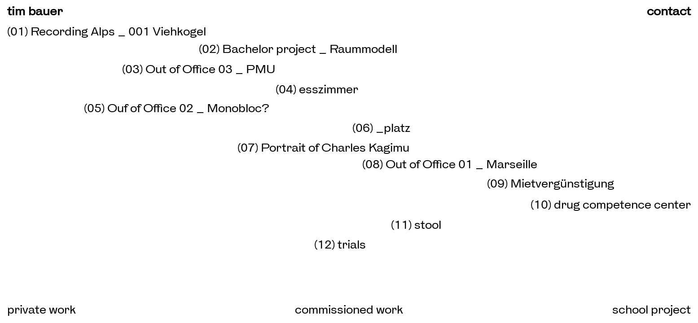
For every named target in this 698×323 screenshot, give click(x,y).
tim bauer (34, 11)
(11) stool (416, 224)
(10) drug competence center (611, 204)
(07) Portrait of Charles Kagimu (323, 147)
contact (669, 11)
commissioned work (349, 309)
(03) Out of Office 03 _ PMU (199, 69)
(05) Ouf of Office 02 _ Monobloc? (176, 108)
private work (41, 309)
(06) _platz (381, 128)
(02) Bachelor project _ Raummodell (298, 49)
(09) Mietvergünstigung (550, 183)
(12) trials (340, 244)
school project (651, 309)
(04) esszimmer (317, 89)
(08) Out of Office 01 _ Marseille (449, 164)
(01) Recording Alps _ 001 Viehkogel (106, 31)
